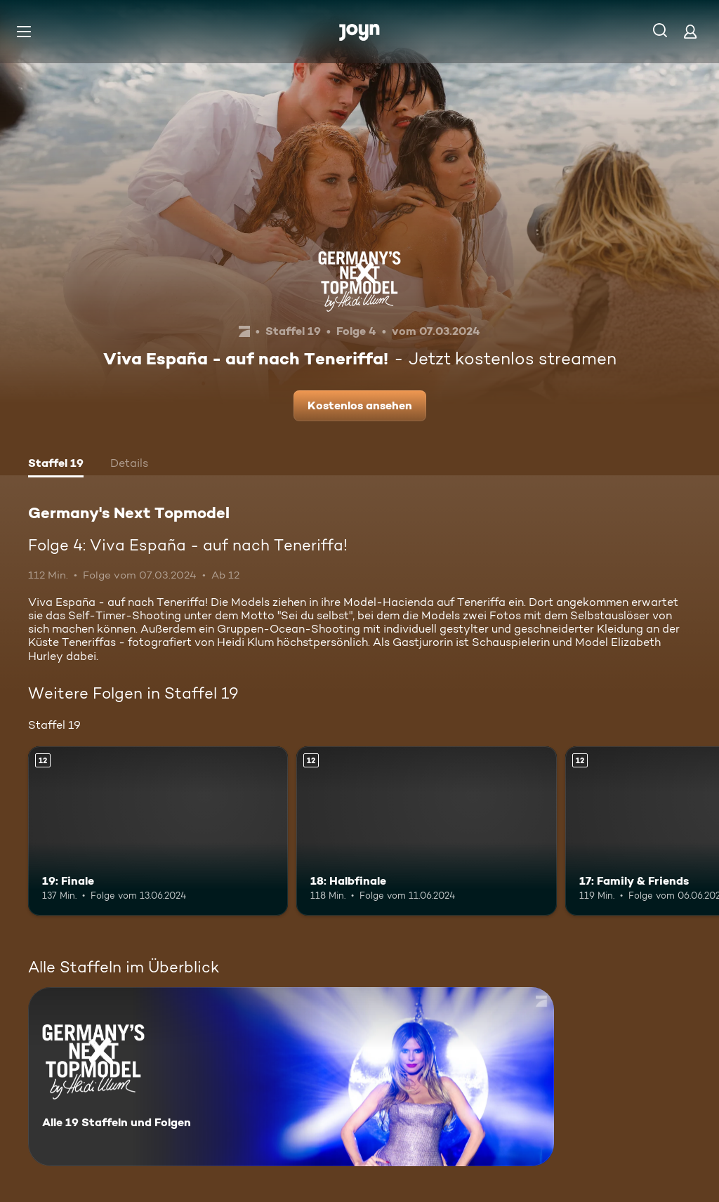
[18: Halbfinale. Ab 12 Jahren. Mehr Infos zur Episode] (426, 831)
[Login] (690, 31)
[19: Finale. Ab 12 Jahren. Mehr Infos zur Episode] (158, 831)
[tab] (55, 464)
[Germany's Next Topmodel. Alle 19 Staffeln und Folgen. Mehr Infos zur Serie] (291, 1076)
